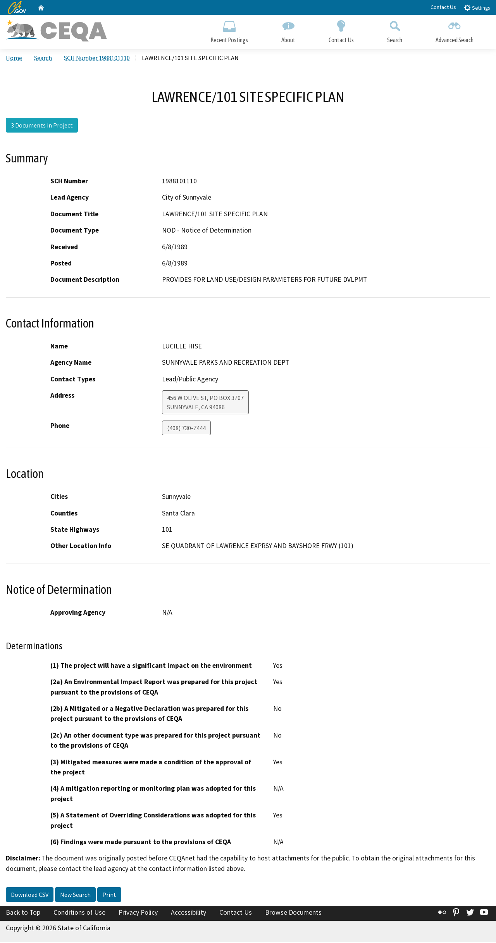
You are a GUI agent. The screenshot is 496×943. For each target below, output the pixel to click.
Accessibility (188, 913)
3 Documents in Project (42, 126)
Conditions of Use (79, 913)
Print (109, 896)
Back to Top (23, 913)
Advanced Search (454, 30)
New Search (75, 896)
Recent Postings (229, 30)
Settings (477, 7)
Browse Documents (293, 913)
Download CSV (29, 896)
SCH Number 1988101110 (97, 58)
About (288, 30)
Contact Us (443, 6)
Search (394, 30)
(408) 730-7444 (186, 429)
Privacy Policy (138, 913)
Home (14, 58)
